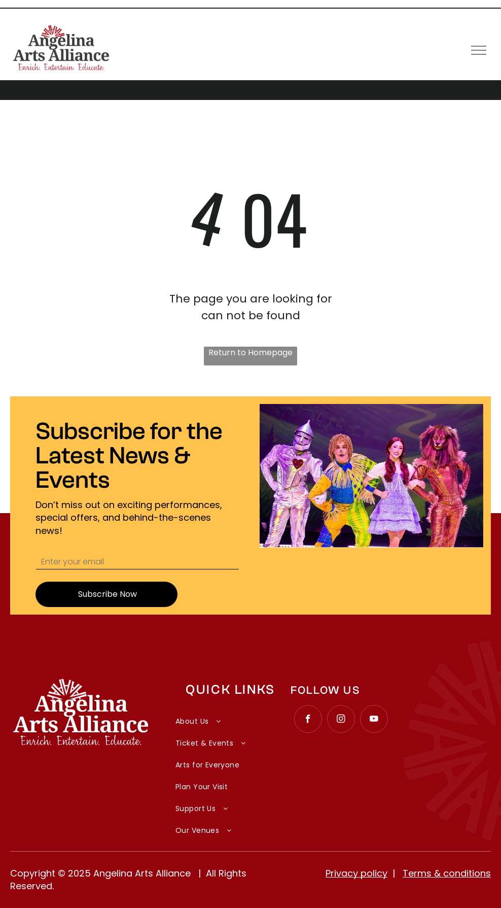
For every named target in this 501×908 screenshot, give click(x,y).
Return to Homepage (250, 352)
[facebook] (308, 720)
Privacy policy (356, 873)
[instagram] (341, 720)
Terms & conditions (447, 873)
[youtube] (374, 720)
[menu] (479, 50)
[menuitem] (230, 716)
